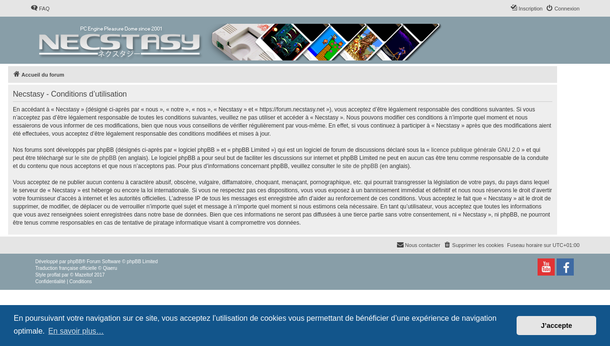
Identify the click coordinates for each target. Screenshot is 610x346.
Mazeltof (84, 274)
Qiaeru (110, 268)
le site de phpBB (95, 158)
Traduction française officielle (66, 268)
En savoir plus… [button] (76, 331)
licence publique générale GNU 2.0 (475, 150)
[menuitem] (40, 8)
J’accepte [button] (556, 325)
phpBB (75, 261)
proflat (54, 274)
